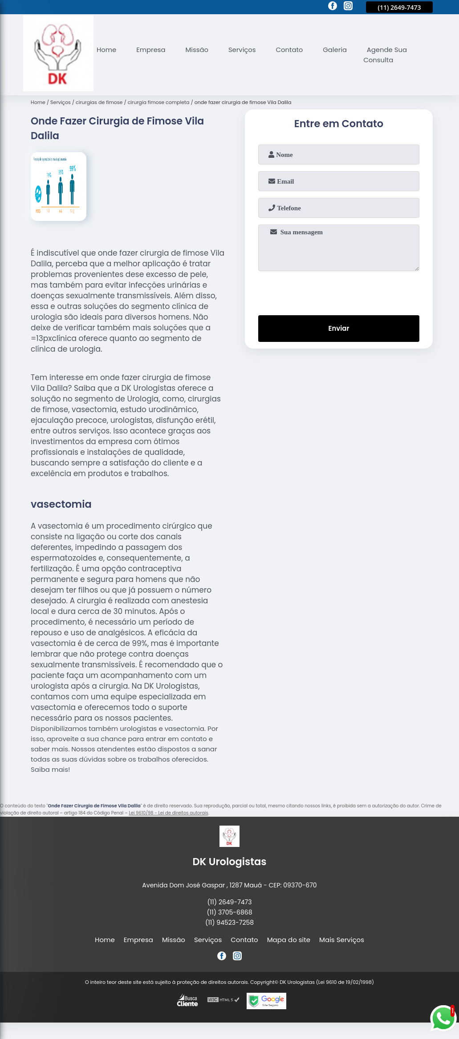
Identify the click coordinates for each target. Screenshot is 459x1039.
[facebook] (332, 7)
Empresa (151, 49)
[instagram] (348, 7)
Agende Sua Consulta (387, 54)
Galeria (337, 49)
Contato (290, 49)
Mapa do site (288, 939)
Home (107, 49)
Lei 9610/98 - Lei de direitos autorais (168, 813)
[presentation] (338, 291)
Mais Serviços (341, 939)
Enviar (338, 328)
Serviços (243, 49)
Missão (197, 49)
